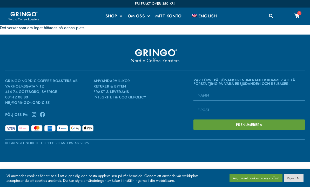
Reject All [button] (293, 178)
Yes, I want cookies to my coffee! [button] (256, 178)
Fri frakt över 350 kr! (155, 3)
